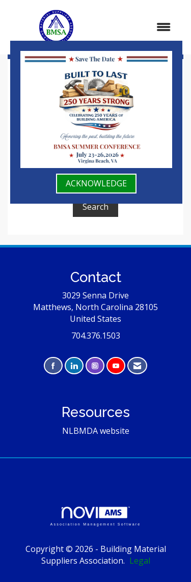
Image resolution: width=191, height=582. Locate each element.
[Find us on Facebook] (53, 366)
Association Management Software (95, 516)
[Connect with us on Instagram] (95, 366)
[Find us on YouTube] (115, 366)
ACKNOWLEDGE (96, 183)
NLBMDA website (95, 430)
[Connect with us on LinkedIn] (74, 366)
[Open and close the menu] (143, 27)
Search (95, 206)
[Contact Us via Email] (137, 366)
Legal (139, 560)
